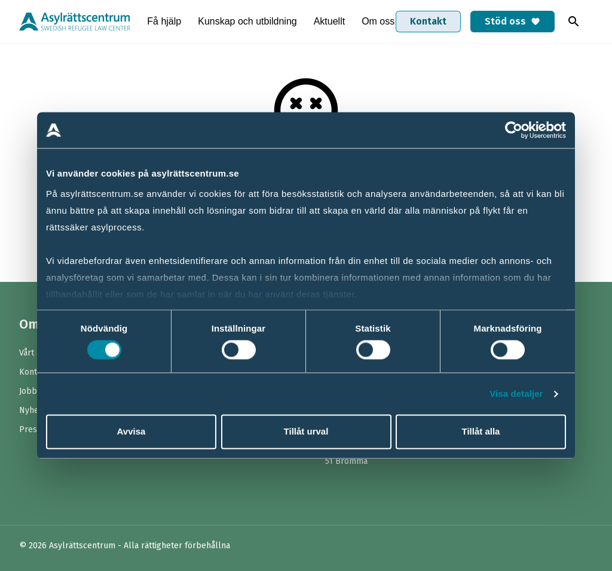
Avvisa (131, 432)
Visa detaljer (516, 393)
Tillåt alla (481, 432)
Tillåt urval (306, 432)
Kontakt (428, 21)
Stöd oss (512, 21)
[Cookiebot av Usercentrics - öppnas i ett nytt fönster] (513, 130)
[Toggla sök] (573, 21)
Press (30, 429)
